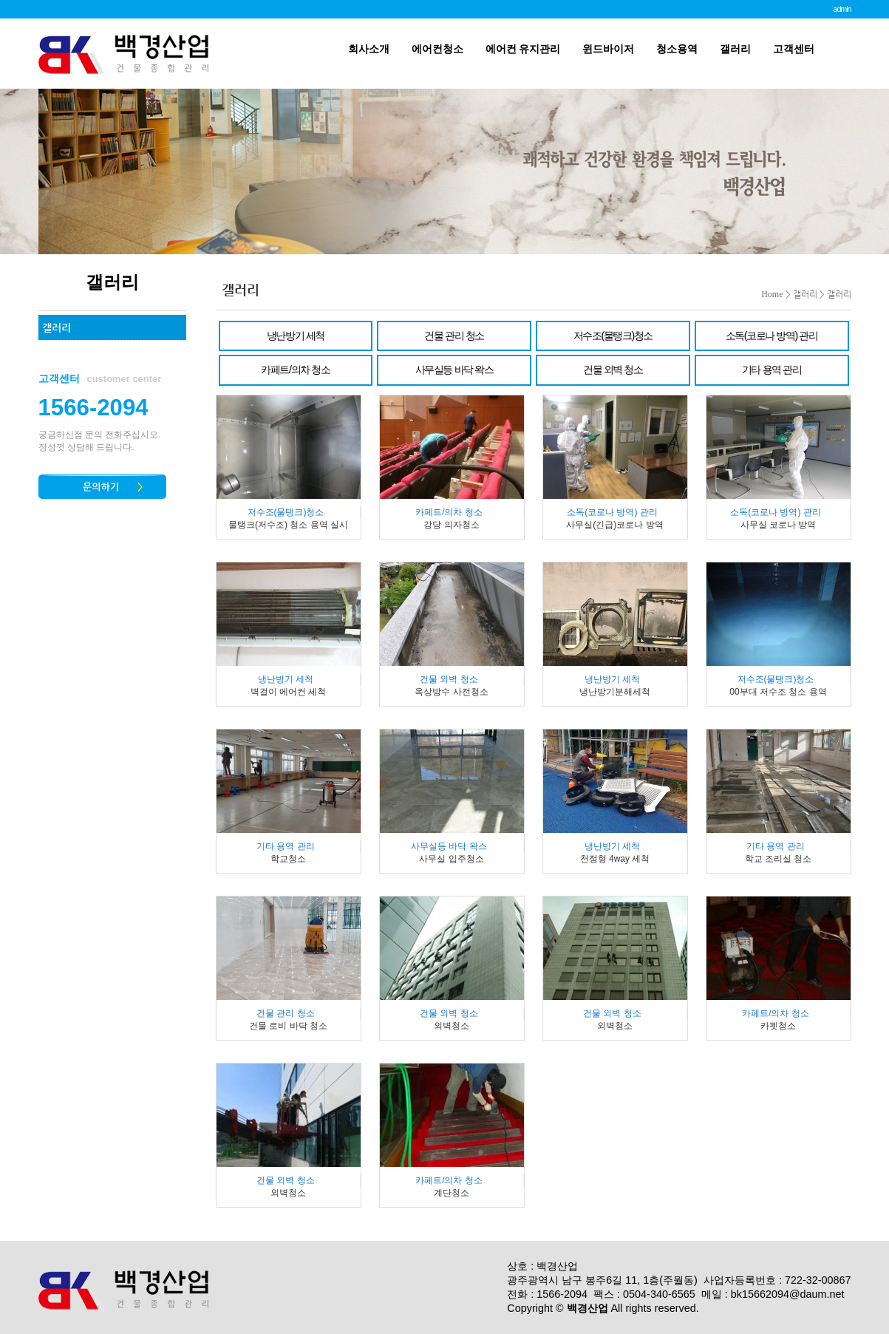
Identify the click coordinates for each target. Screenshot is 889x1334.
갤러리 (735, 49)
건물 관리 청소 (453, 335)
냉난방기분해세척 (614, 692)
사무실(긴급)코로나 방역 (614, 525)
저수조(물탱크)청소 (613, 335)
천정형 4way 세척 (615, 859)
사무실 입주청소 (451, 859)
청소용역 (677, 49)
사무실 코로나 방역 (778, 525)
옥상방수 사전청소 (451, 692)
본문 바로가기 (0, 0)
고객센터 (793, 49)
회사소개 (368, 49)
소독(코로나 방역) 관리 (772, 335)
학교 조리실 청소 (778, 859)
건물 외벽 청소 (612, 369)
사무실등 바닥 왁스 (454, 369)
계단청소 (451, 1193)
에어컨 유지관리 (523, 49)
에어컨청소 (437, 49)
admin (842, 8)
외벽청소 (451, 1026)
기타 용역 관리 (771, 369)
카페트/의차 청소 (295, 369)
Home (772, 294)
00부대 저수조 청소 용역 (777, 692)
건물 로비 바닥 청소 (288, 1026)
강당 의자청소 (451, 525)
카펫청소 (778, 1026)
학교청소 (288, 859)
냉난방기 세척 (295, 335)
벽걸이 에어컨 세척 (289, 692)
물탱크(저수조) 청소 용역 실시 (288, 525)
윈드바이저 (608, 49)
